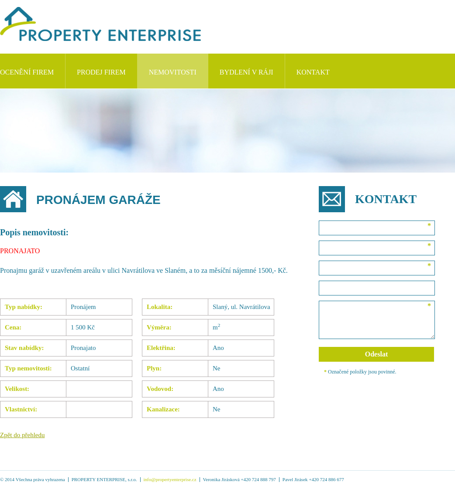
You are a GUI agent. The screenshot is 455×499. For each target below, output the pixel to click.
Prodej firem (101, 72)
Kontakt (313, 72)
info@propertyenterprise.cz (170, 479)
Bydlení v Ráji (246, 72)
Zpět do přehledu (22, 434)
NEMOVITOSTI (172, 72)
